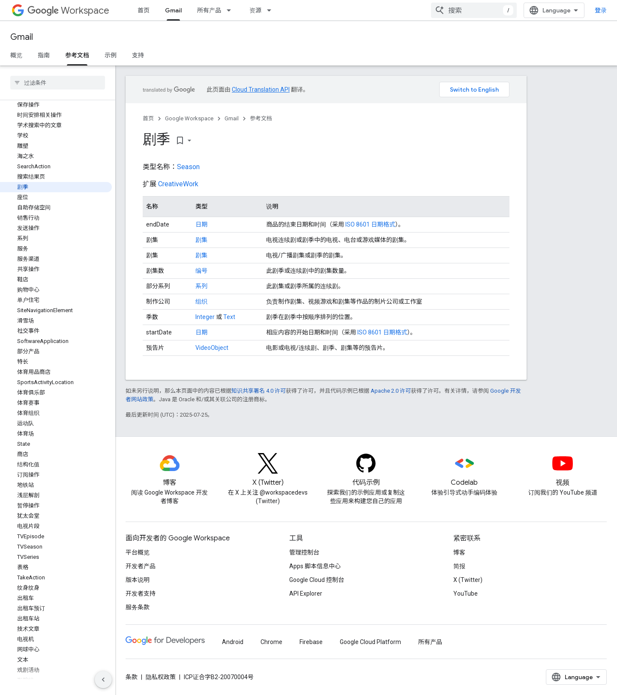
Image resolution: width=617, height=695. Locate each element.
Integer (205, 316)
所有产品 (209, 10)
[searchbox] (57, 82)
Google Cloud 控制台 (316, 579)
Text (229, 316)
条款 (132, 677)
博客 (459, 552)
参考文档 (261, 118)
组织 (201, 301)
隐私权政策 (161, 677)
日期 (201, 224)
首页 (144, 10)
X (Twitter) (467, 579)
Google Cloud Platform (370, 641)
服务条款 (138, 607)
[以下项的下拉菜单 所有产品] (231, 10)
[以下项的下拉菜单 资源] (271, 10)
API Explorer (305, 593)
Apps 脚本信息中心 (315, 566)
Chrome (271, 641)
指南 (44, 55)
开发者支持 (141, 593)
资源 (255, 10)
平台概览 (138, 552)
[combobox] (474, 10)
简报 (459, 566)
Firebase (311, 641)
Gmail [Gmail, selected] (173, 10)
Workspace (68, 10)
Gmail (21, 37)
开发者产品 (141, 566)
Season (188, 167)
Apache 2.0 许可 (391, 391)
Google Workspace (189, 118)
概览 (16, 55)
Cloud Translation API (261, 89)
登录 (601, 10)
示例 (111, 55)
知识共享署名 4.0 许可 (258, 391)
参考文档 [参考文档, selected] (77, 55)
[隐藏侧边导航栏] (103, 679)
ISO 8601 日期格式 (370, 224)
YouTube (465, 593)
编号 (201, 270)
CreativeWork (178, 184)
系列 (201, 286)
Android (232, 641)
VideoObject (211, 347)
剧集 (201, 239)
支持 (138, 55)
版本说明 (138, 579)
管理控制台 (304, 552)
